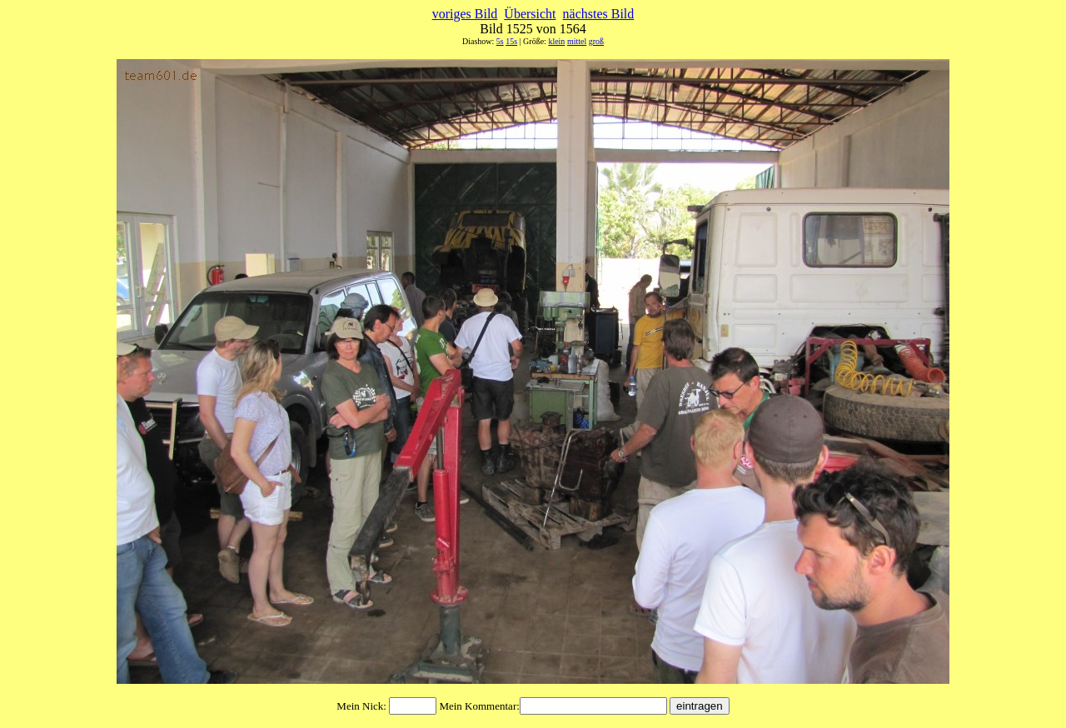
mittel (576, 41)
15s (511, 41)
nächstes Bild (599, 14)
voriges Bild (465, 14)
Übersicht (529, 14)
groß (596, 41)
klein (556, 41)
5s (500, 41)
